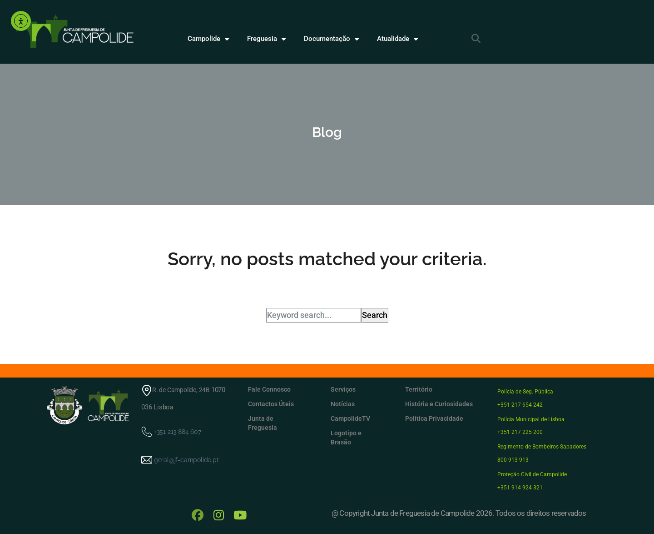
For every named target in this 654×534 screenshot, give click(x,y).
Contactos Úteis (271, 404)
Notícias (343, 404)
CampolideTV (350, 418)
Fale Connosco (269, 389)
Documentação (331, 39)
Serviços (343, 389)
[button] (476, 39)
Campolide (208, 39)
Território (418, 389)
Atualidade (397, 39)
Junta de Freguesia (262, 423)
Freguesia (266, 39)
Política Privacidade (434, 418)
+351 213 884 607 (177, 431)
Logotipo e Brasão (346, 437)
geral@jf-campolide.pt (186, 459)
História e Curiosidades (439, 404)
